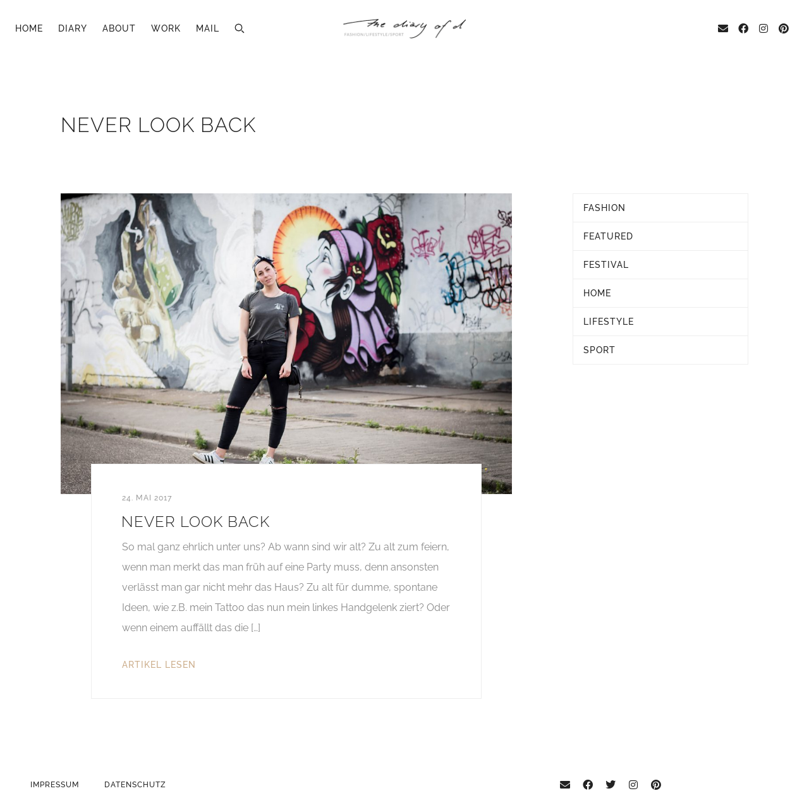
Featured (608, 236)
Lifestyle (608, 322)
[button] (239, 28)
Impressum (54, 784)
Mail (207, 28)
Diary (72, 28)
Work (166, 28)
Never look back (195, 521)
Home (29, 28)
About (119, 28)
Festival (606, 265)
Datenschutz (135, 784)
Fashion (604, 208)
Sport (599, 350)
